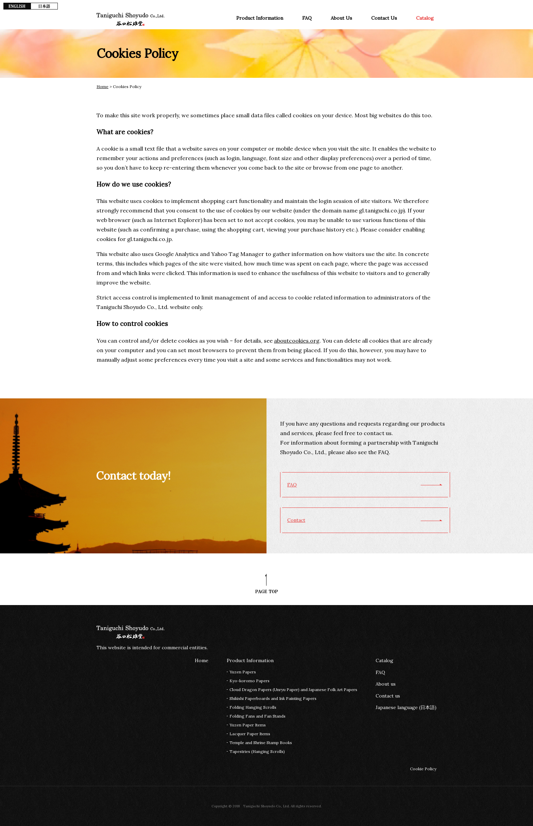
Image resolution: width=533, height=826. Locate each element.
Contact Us (384, 18)
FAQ (307, 18)
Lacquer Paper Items (249, 733)
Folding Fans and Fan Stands (257, 716)
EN (17, 6)
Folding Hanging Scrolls (252, 707)
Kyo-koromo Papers (249, 680)
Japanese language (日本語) (406, 707)
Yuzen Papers (242, 671)
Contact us (388, 696)
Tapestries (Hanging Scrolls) (257, 751)
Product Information (259, 18)
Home (102, 86)
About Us (341, 18)
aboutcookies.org (297, 340)
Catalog (425, 18)
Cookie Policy (423, 768)
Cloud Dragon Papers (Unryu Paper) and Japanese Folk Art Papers (293, 689)
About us (386, 684)
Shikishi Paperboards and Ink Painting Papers (272, 698)
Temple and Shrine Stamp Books (260, 742)
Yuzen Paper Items (247, 724)
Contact (296, 520)
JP (44, 6)
